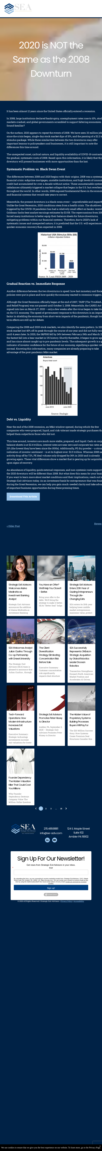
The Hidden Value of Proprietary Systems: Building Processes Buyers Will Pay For (80, 720)
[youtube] (54, 840)
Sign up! (51, 888)
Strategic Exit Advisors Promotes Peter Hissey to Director (50, 718)
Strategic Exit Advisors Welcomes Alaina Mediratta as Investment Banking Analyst (20, 592)
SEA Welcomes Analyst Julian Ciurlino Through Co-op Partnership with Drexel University (20, 653)
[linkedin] (47, 840)
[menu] (96, 9)
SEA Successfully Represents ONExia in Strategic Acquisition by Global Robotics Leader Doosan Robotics (80, 656)
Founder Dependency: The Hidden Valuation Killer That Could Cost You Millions (20, 783)
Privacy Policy (66, 901)
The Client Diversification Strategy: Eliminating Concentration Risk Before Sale (49, 655)
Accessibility (79, 901)
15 (61, 808)
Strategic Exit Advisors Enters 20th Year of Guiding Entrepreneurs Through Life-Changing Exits (81, 592)
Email (51, 868)
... (56, 808)
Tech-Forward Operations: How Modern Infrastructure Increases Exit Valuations (20, 721)
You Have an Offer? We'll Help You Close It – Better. (50, 588)
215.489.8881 (51, 828)
